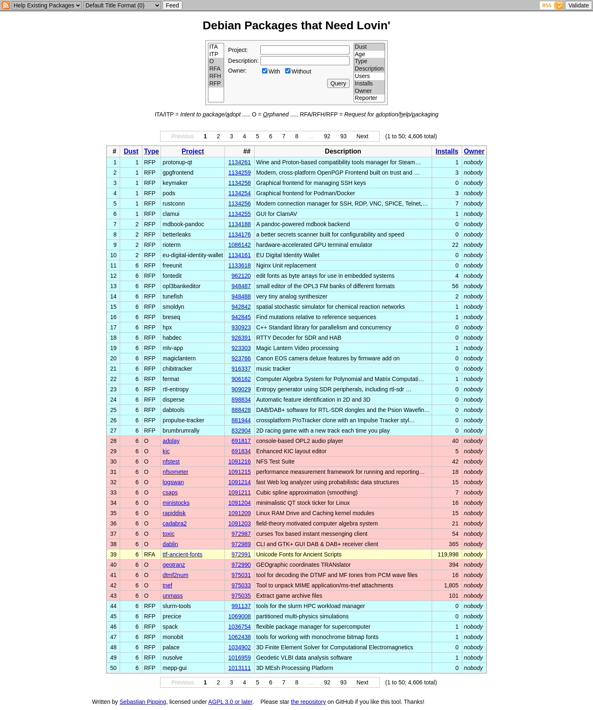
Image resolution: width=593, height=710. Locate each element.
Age (369, 54)
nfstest (171, 461)
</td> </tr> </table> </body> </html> (466, 702)
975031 (241, 575)
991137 (241, 606)
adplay (171, 441)
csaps (170, 492)
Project (193, 151)
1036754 (239, 626)
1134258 (239, 183)
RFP (216, 84)
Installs (369, 84)
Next (363, 136)
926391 (241, 337)
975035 (241, 595)
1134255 (239, 214)
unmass (173, 595)
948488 (241, 296)
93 (343, 136)
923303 (241, 348)
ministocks (176, 502)
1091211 (239, 492)
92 (327, 136)
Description (369, 69)
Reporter (369, 98)
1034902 (239, 647)
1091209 (239, 513)
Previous (182, 136)
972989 (241, 544)
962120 (241, 275)
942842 (241, 306)
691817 (241, 441)
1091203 (239, 523)
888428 (241, 410)
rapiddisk (174, 513)
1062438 (239, 637)
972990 (241, 564)
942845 (241, 317)
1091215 (239, 472)
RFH (216, 76)
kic (166, 451)
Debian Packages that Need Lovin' (296, 25)
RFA (216, 69)
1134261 (239, 162)
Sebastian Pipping (143, 701)
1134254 (239, 193)
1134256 (239, 203)
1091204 (239, 502)
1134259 (239, 172)
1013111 (239, 668)
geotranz (174, 564)
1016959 (239, 657)
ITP (216, 54)
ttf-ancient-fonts (183, 554)
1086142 (239, 244)
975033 (241, 585)
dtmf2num (175, 575)
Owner (369, 91)
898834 (241, 399)
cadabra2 (175, 523)
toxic (169, 533)
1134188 (239, 224)
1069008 (239, 616)
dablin (170, 544)
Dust (369, 47)
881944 (241, 420)
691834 (241, 451)
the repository (308, 701)
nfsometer (175, 472)
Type (369, 61)
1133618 (239, 265)
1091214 (239, 482)
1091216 (239, 461)
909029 (241, 389)
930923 (241, 327)
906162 (241, 379)
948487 (241, 286)
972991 (241, 554)
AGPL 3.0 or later (230, 701)
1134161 (239, 255)
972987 (241, 533)
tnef (167, 585)
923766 (241, 358)
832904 (241, 430)
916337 (241, 368)
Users (369, 76)
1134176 (239, 234)
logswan (173, 482)
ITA (216, 47)
